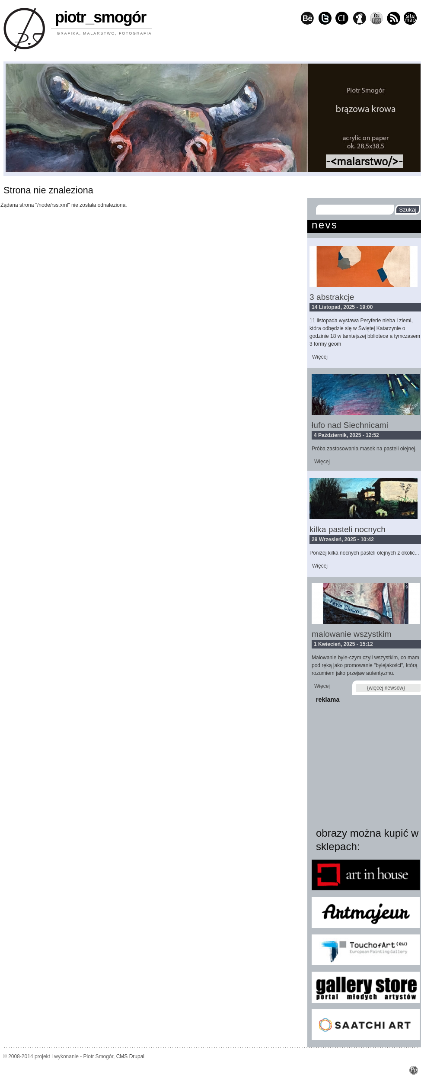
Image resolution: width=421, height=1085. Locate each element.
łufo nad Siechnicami (350, 425)
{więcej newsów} (386, 688)
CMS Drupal (130, 1056)
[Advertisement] (366, 763)
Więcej (320, 357)
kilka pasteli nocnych (347, 529)
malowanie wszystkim (351, 634)
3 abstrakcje (331, 297)
